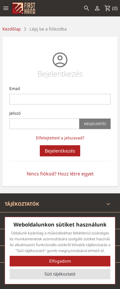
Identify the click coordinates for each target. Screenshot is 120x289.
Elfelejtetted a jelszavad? (60, 138)
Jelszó (14, 113)
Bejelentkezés (60, 151)
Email (14, 88)
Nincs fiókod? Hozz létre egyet (60, 173)
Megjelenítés (95, 123)
